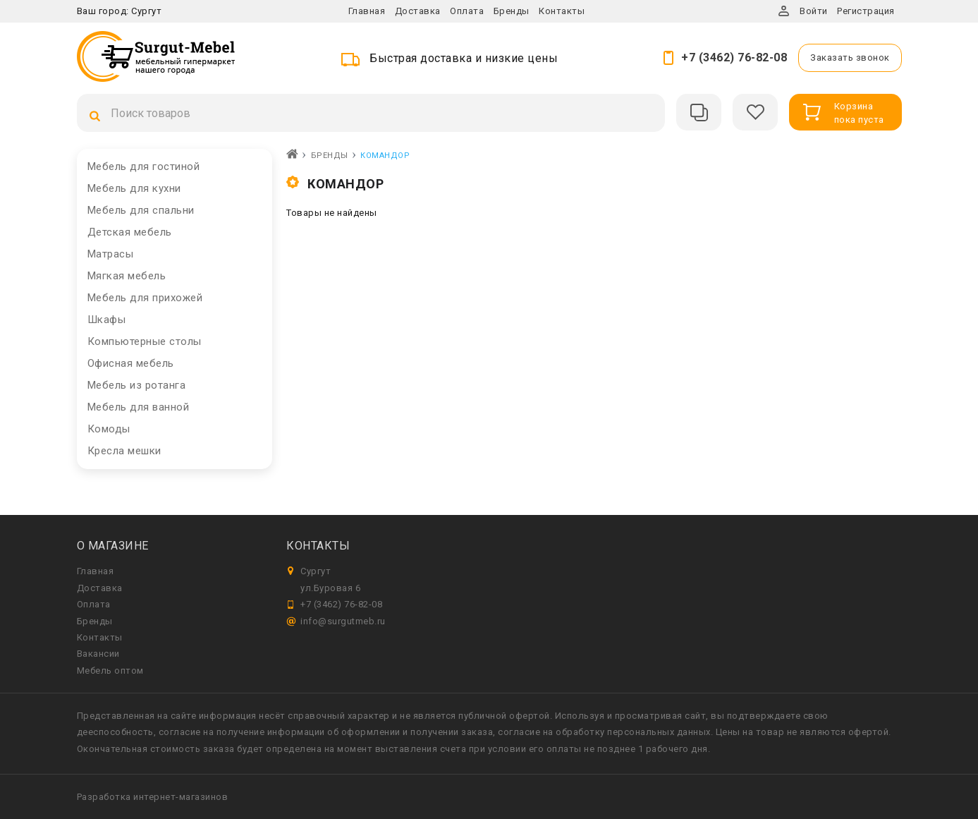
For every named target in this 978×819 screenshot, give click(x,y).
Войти (814, 11)
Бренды (512, 11)
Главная (367, 11)
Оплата (467, 11)
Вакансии (98, 653)
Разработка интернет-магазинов (152, 796)
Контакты (562, 11)
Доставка (418, 11)
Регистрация (866, 11)
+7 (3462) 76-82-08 (734, 57)
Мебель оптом (110, 670)
